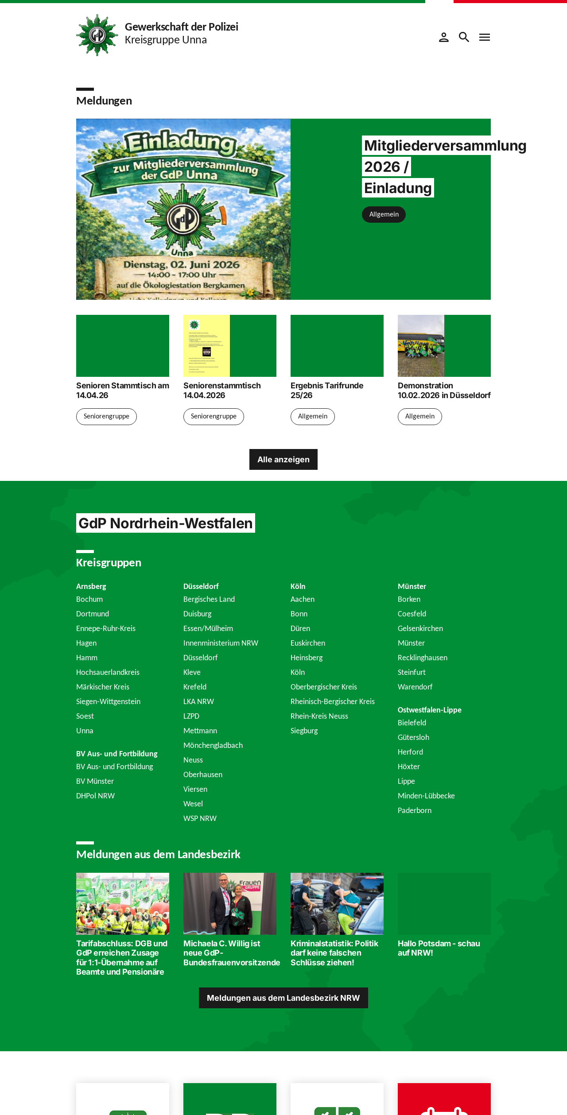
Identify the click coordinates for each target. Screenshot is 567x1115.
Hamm (86, 657)
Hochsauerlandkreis (108, 672)
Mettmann (200, 731)
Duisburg (197, 614)
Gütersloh (413, 737)
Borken (409, 599)
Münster (411, 643)
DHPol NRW (95, 796)
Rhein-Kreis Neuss (319, 716)
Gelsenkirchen (420, 628)
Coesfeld (412, 614)
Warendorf (415, 687)
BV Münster (95, 781)
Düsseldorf (200, 657)
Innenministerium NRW (220, 643)
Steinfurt (412, 672)
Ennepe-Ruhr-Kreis (106, 628)
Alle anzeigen (283, 459)
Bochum (89, 599)
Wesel (193, 804)
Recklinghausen (422, 657)
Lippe (406, 781)
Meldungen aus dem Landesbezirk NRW (283, 998)
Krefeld (194, 687)
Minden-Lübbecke (426, 796)
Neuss (193, 760)
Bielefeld (412, 723)
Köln (298, 672)
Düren (300, 628)
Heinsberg (306, 657)
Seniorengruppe (106, 416)
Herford (410, 752)
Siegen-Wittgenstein (108, 701)
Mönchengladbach (213, 745)
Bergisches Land (209, 599)
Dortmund (92, 614)
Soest (85, 716)
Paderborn (414, 810)
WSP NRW (200, 818)
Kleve (192, 672)
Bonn (299, 614)
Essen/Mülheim (208, 628)
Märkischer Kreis (102, 687)
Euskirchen (308, 643)
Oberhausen (202, 774)
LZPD (191, 716)
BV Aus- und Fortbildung (114, 766)
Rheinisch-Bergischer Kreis (333, 701)
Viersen (195, 789)
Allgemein (384, 214)
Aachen (303, 599)
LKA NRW (198, 701)
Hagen (86, 643)
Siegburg (304, 731)
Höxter (409, 766)
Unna (84, 731)
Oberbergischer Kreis (324, 687)
